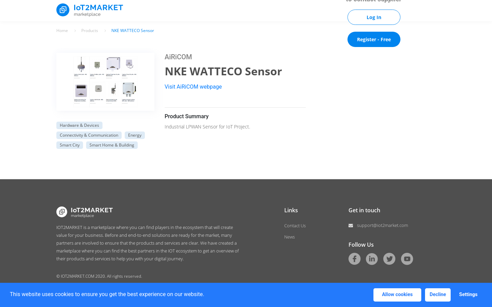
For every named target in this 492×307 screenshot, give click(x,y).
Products (89, 30)
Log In (374, 17)
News (289, 237)
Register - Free (374, 39)
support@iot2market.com (382, 225)
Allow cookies (397, 294)
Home (62, 30)
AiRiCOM (178, 57)
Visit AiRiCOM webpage (193, 86)
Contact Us (295, 225)
